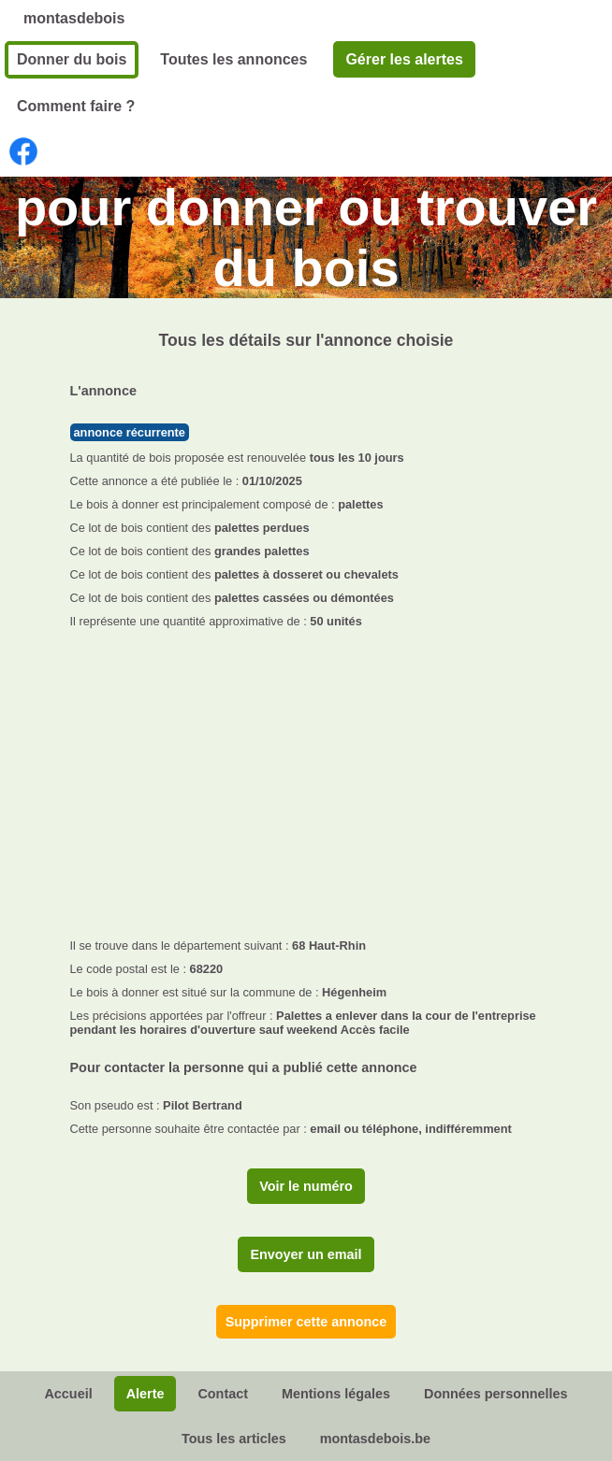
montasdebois (73, 18)
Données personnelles (496, 1393)
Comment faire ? (76, 106)
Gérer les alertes (403, 59)
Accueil (68, 1393)
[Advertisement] (306, 778)
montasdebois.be (375, 1438)
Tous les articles (234, 1438)
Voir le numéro (306, 1186)
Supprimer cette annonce (306, 1321)
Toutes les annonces (233, 59)
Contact (222, 1393)
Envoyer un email (305, 1254)
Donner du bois (71, 59)
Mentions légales (336, 1393)
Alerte (145, 1393)
